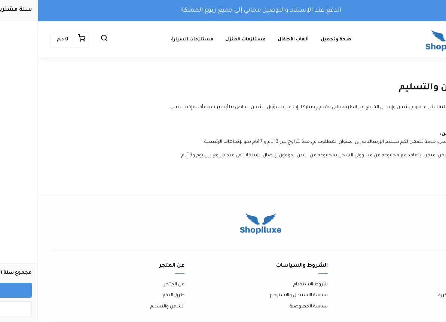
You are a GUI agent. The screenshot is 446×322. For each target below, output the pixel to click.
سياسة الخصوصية (271, 306)
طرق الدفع (136, 295)
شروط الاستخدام (273, 284)
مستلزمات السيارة (154, 39)
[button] (66, 40)
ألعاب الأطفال (255, 39)
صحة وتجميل (298, 39)
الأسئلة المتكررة (416, 295)
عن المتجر (136, 284)
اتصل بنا (424, 284)
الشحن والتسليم (130, 306)
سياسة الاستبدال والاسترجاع (261, 295)
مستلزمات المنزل (207, 39)
